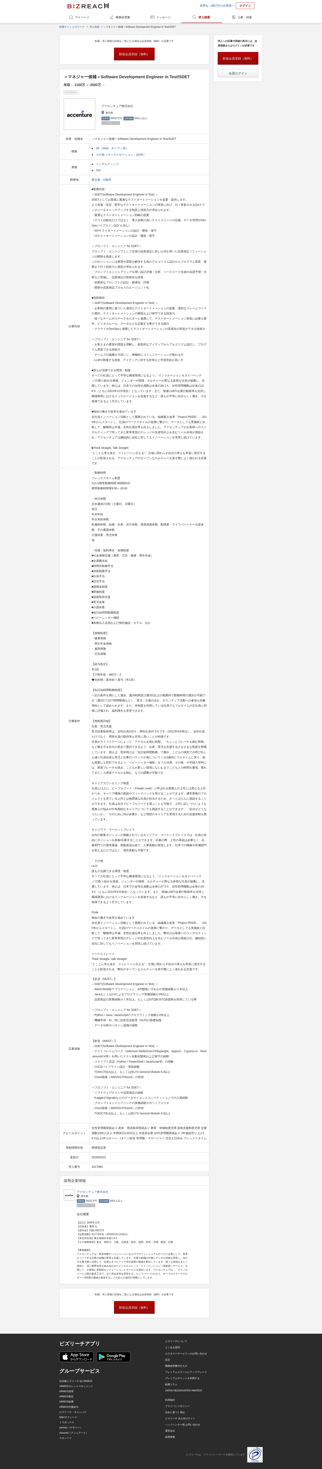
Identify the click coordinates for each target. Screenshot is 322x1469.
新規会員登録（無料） (134, 54)
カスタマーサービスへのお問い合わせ (186, 1353)
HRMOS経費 (66, 1401)
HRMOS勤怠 (66, 1396)
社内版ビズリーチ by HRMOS (75, 1381)
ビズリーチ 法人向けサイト (180, 1418)
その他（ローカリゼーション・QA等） (121, 154)
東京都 (96, 179)
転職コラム (171, 1384)
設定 (167, 1359)
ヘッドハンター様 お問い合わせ (182, 1424)
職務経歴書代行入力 (176, 1365)
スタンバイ (65, 1438)
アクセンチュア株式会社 (92, 1191)
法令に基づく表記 (175, 1412)
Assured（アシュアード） (73, 1432)
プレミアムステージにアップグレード (186, 1372)
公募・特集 (245, 17)
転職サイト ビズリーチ (72, 26)
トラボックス (66, 1422)
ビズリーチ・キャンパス (72, 1412)
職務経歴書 (123, 17)
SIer (98, 170)
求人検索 (204, 17)
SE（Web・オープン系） (112, 148)
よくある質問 (172, 1347)
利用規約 (170, 1400)
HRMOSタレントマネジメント (76, 1386)
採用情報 (170, 1437)
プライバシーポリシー (177, 1406)
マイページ (82, 17)
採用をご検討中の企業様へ (217, 5)
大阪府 (107, 179)
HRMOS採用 (66, 1391)
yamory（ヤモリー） (70, 1427)
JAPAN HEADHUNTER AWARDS (183, 1390)
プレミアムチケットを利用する (182, 1378)
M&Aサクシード (68, 1417)
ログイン (245, 5)
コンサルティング (107, 164)
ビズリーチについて (176, 1341)
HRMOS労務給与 (68, 1407)
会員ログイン (238, 73)
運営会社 (170, 1430)
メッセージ (163, 17)
